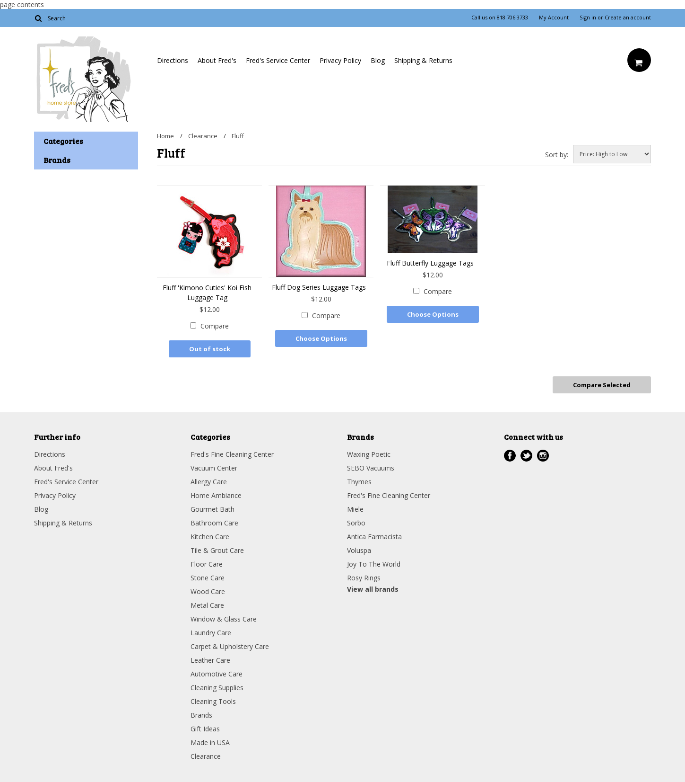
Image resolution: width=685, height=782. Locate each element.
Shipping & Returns (423, 60)
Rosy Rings (364, 577)
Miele (355, 509)
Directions (172, 60)
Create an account (628, 17)
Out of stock (209, 349)
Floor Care (207, 564)
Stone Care (208, 577)
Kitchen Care (210, 536)
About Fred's (217, 60)
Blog (378, 60)
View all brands (373, 589)
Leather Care (210, 660)
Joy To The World (373, 564)
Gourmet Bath (212, 509)
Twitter (526, 456)
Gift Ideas (205, 728)
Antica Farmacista (374, 536)
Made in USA (210, 742)
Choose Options (321, 338)
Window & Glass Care (224, 618)
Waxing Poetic (368, 454)
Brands (201, 715)
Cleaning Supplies (217, 687)
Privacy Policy (340, 60)
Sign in (588, 17)
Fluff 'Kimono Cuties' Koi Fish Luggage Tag (207, 292)
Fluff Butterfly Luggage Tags (430, 262)
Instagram (543, 456)
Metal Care (207, 605)
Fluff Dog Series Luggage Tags (319, 287)
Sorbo (356, 522)
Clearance (202, 136)
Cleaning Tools (213, 701)
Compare (214, 325)
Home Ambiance (216, 495)
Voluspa (359, 550)
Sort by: (556, 154)
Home (165, 136)
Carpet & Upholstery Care (230, 646)
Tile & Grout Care (217, 550)
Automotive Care (217, 673)
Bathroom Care (214, 522)
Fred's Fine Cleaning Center (232, 454)
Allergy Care (209, 481)
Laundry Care (211, 632)
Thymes (359, 481)
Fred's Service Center (278, 60)
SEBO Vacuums (370, 467)
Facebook (510, 456)
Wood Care (208, 591)
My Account (554, 17)
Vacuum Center (214, 467)
